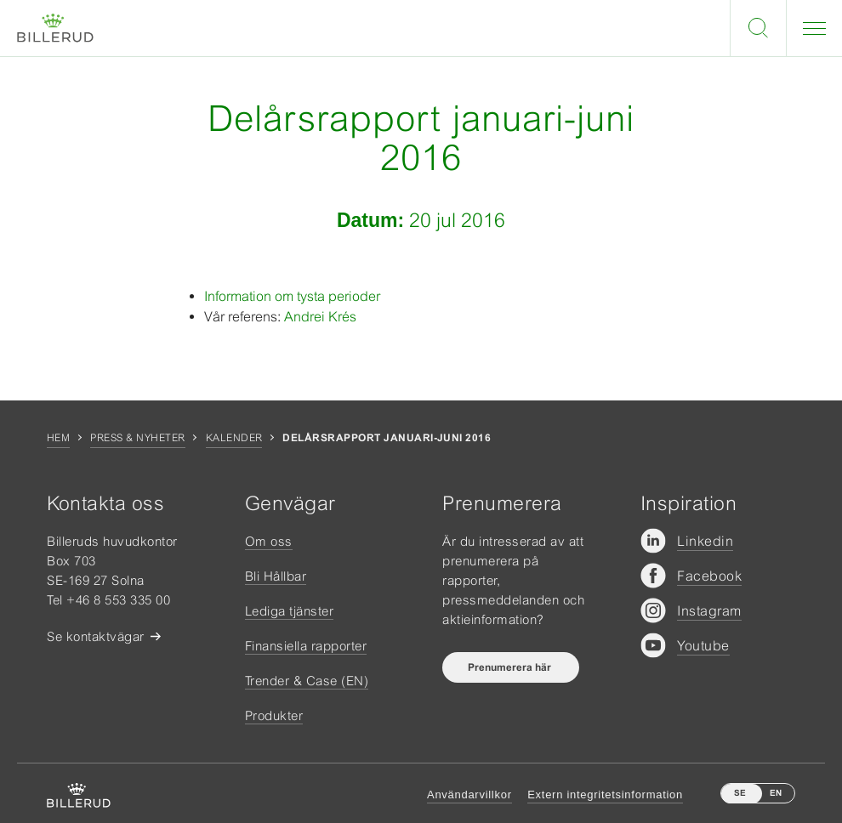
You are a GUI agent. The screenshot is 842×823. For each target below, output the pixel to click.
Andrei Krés (320, 316)
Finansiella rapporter (306, 646)
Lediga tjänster (289, 611)
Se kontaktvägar (96, 636)
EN (776, 792)
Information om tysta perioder (292, 296)
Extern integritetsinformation (605, 794)
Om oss (269, 541)
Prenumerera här (511, 667)
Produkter (274, 715)
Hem (58, 438)
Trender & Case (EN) (307, 680)
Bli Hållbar (276, 576)
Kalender (234, 438)
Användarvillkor (469, 794)
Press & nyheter (137, 438)
